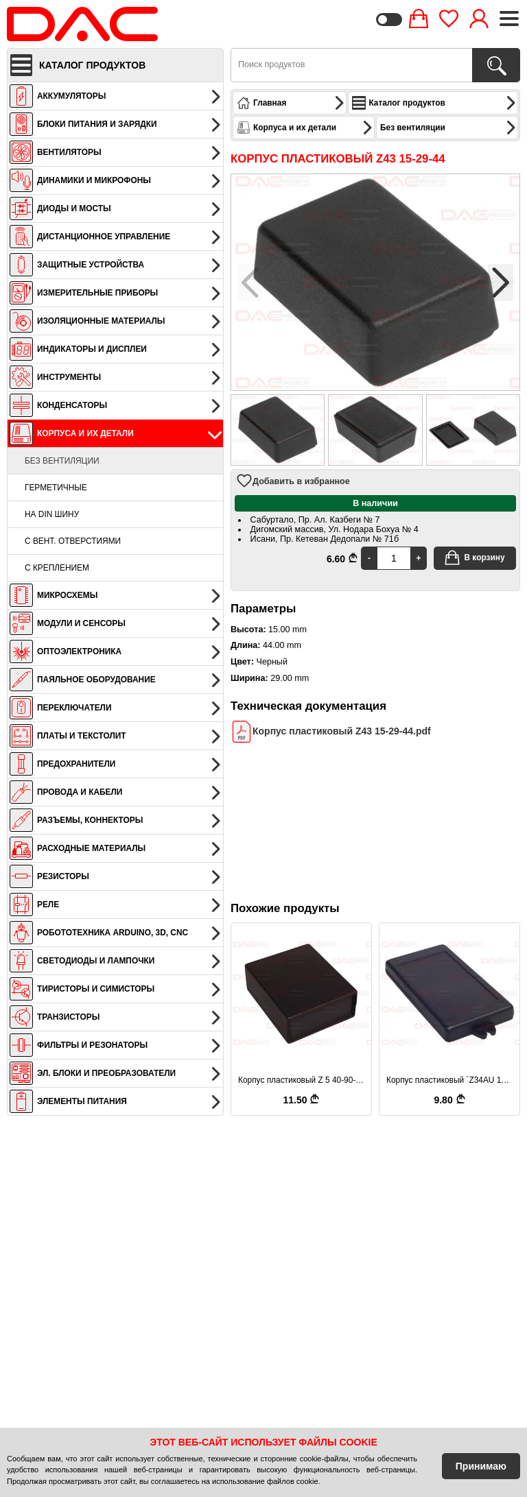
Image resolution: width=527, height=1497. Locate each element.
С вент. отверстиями (73, 541)
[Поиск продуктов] (496, 65)
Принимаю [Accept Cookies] (481, 1466)
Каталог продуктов (434, 103)
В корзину (474, 557)
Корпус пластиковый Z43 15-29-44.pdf (331, 731)
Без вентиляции (62, 461)
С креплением (57, 568)
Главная (291, 103)
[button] (500, 282)
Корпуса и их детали (305, 127)
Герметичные (56, 487)
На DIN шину (52, 514)
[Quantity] (393, 558)
